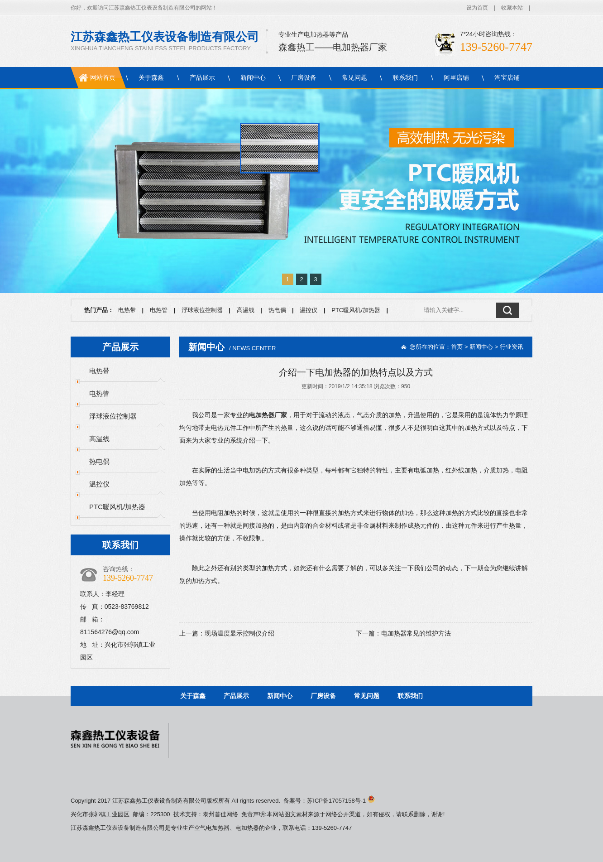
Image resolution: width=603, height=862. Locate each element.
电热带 (127, 310)
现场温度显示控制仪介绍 (239, 633)
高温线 (245, 310)
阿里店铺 (456, 77)
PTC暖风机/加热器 (355, 310)
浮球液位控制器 (202, 310)
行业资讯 (511, 346)
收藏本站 (512, 8)
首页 (457, 346)
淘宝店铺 (507, 77)
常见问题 (354, 77)
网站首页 (102, 77)
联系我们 (405, 77)
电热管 (159, 310)
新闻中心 (253, 77)
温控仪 (308, 310)
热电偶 (277, 310)
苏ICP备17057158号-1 (341, 800)
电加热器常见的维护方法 (416, 633)
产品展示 (202, 77)
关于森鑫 (151, 77)
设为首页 (477, 8)
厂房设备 (303, 77)
